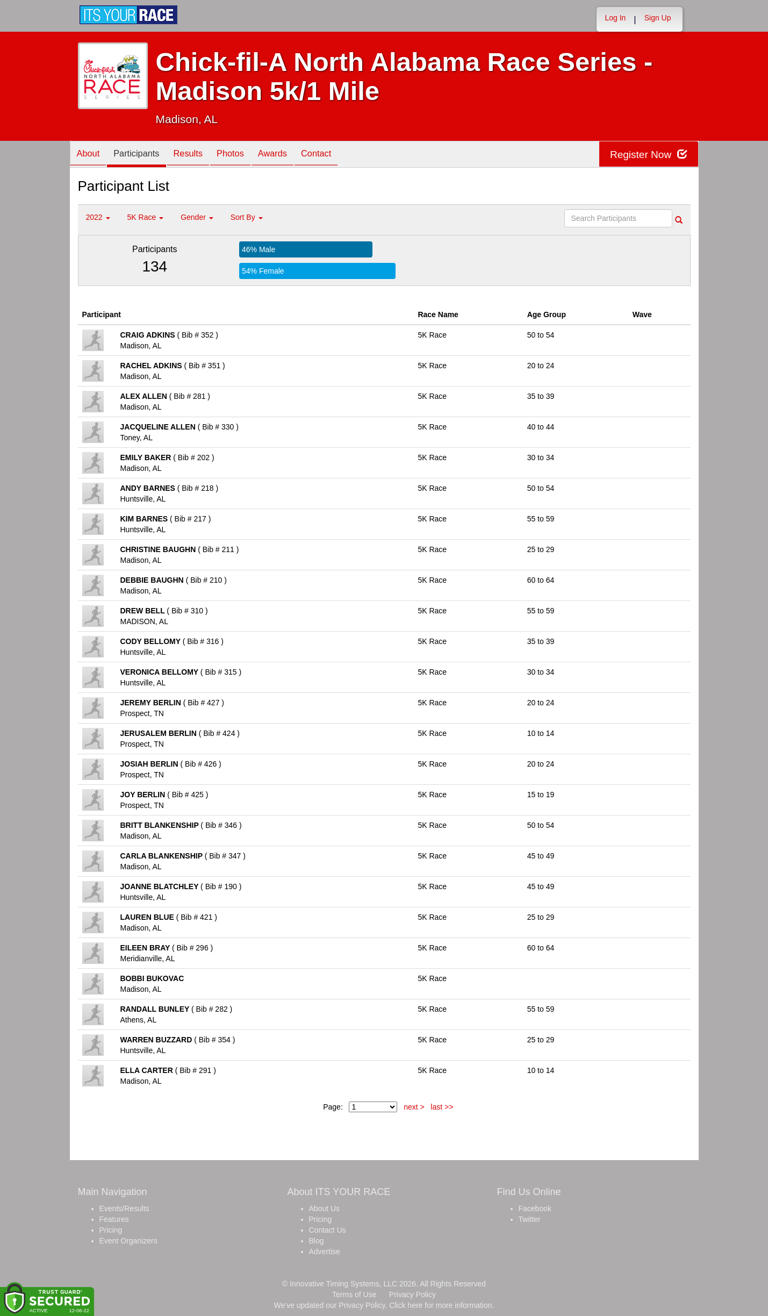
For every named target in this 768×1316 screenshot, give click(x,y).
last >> (441, 1107)
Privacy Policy (412, 1294)
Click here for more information (440, 1305)
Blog (316, 1240)
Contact (338, 155)
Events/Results (124, 1208)
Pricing (111, 1230)
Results (198, 155)
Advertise (324, 1251)
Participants (142, 155)
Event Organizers (128, 1240)
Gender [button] (197, 217)
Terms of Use (354, 1294)
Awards (291, 155)
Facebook (535, 1208)
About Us (324, 1208)
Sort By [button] (247, 217)
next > (414, 1107)
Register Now (646, 154)
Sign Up (657, 17)
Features (114, 1219)
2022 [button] (98, 217)
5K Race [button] (145, 217)
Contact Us (327, 1230)
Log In (615, 17)
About (90, 155)
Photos (245, 155)
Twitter (530, 1219)
